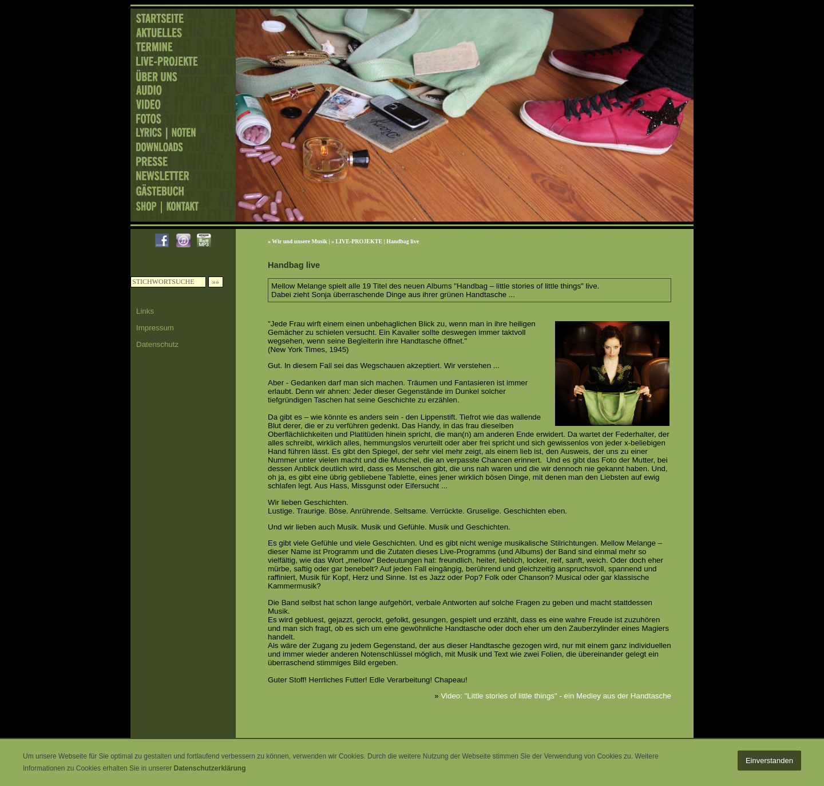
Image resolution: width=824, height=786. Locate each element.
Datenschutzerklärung (209, 768)
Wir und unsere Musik (299, 241)
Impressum (155, 327)
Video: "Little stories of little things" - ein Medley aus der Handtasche (556, 696)
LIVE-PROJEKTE (358, 241)
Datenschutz (157, 344)
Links (145, 311)
